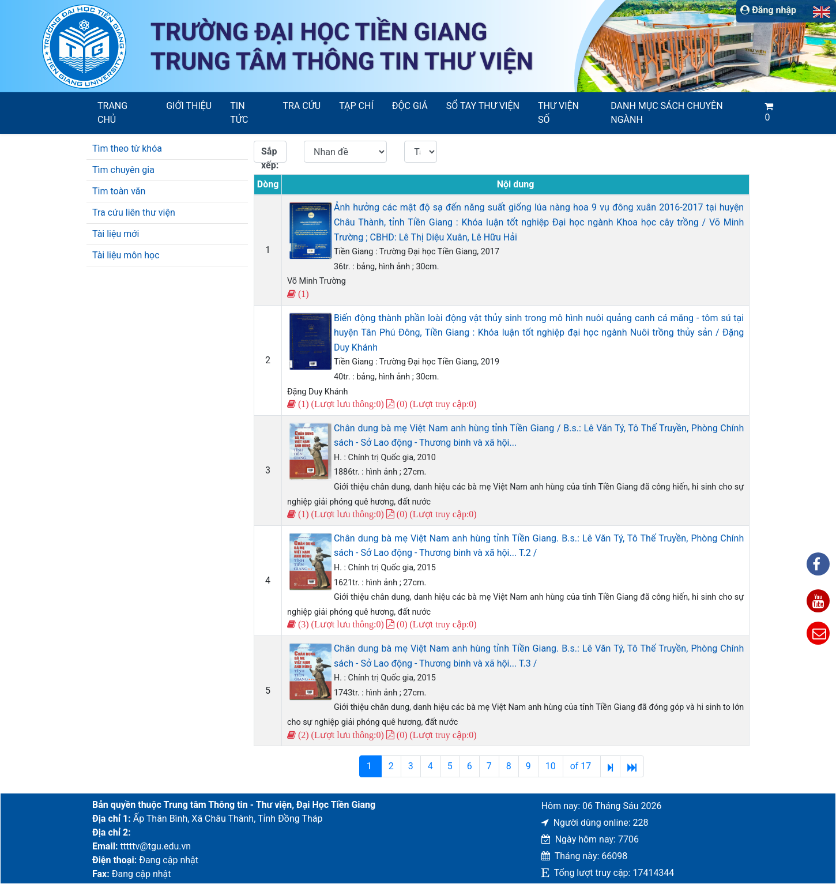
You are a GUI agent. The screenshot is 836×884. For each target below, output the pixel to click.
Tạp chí (356, 105)
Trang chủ (112, 112)
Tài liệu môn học (126, 255)
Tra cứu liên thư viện (133, 212)
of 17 (582, 766)
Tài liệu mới (115, 233)
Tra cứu (302, 105)
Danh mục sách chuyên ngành (666, 112)
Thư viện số (558, 112)
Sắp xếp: (269, 154)
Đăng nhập (768, 10)
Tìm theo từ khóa (127, 148)
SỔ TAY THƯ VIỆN (482, 105)
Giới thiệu (189, 105)
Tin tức (239, 112)
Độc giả (410, 105)
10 (550, 766)
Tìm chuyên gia (123, 169)
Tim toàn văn (118, 191)
